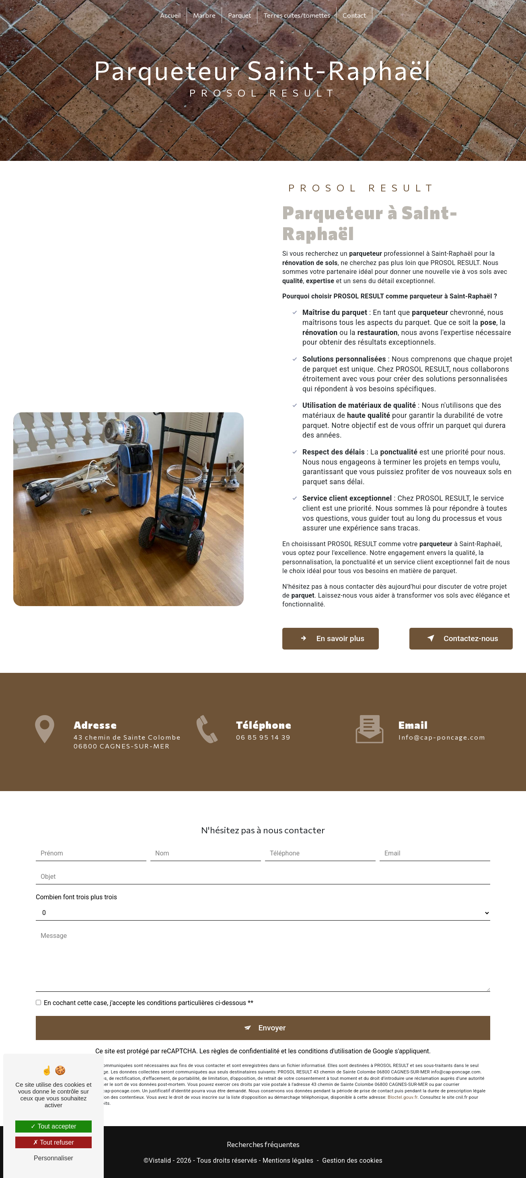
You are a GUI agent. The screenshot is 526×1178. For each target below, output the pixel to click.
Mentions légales (288, 1160)
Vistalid (160, 1160)
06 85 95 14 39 (263, 746)
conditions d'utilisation (330, 1042)
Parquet (239, 15)
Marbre (204, 15)
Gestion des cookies (352, 1160)
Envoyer (272, 1018)
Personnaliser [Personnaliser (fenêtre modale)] (53, 1158)
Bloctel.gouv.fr (402, 1088)
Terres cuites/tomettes (296, 15)
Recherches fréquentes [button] (263, 1144)
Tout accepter (53, 1126)
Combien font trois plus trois (76, 887)
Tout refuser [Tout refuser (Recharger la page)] (53, 1142)
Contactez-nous (461, 638)
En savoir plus (330, 638)
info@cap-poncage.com (442, 728)
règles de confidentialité (245, 1042)
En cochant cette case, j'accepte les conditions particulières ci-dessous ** (148, 993)
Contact (354, 15)
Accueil (170, 15)
